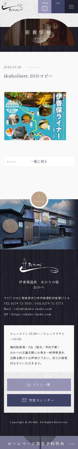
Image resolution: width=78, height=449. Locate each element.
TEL (58, 3)
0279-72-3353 (21, 303)
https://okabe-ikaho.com (31, 314)
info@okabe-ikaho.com (33, 309)
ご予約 (44, 3)
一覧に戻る (39, 161)
